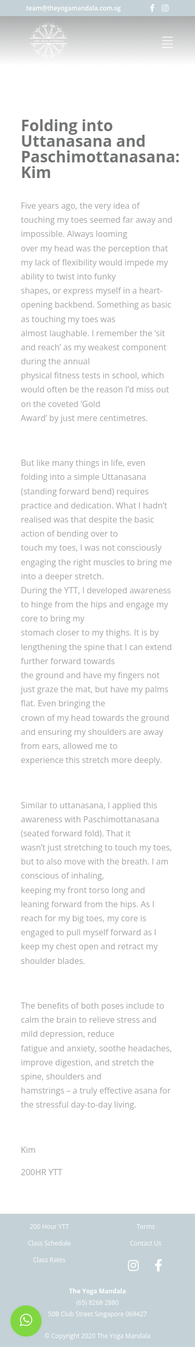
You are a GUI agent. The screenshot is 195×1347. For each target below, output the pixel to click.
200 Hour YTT (49, 1226)
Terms (146, 1226)
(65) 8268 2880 (97, 1302)
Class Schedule (49, 1243)
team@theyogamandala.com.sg (73, 8)
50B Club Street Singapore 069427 (97, 1314)
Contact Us (146, 1243)
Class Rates (49, 1259)
